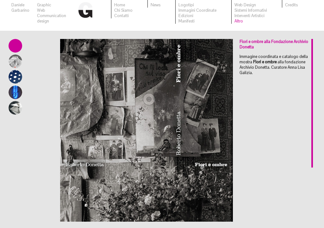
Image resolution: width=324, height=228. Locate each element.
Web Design (245, 5)
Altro (238, 21)
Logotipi (186, 5)
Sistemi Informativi (250, 10)
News (155, 5)
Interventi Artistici (249, 15)
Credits (291, 5)
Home (119, 5)
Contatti (121, 15)
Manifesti (186, 21)
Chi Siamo (123, 10)
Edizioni (185, 15)
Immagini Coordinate (197, 10)
